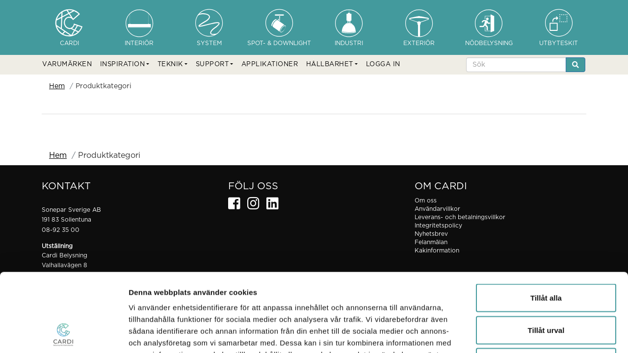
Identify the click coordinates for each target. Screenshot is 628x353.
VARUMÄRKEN (67, 64)
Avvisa (546, 288)
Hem (57, 86)
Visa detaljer (533, 333)
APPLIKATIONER (269, 64)
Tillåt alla (546, 224)
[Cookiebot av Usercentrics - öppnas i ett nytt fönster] (63, 334)
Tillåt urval (546, 256)
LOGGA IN (383, 64)
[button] (125, 64)
